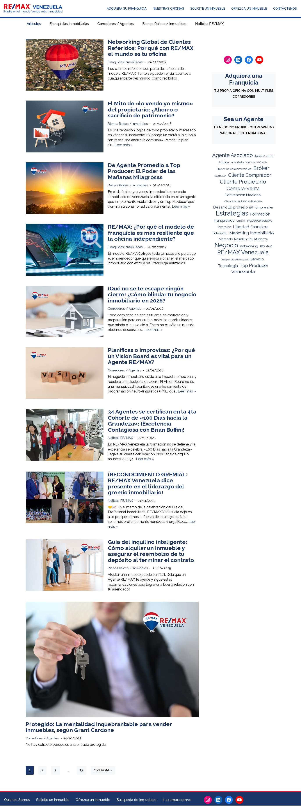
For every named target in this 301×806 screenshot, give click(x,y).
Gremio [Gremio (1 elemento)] (241, 221)
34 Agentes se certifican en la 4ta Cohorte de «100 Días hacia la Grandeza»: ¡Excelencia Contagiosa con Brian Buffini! (152, 420)
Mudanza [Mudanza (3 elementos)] (261, 240)
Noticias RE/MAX (209, 24)
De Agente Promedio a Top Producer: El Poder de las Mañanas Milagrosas (144, 171)
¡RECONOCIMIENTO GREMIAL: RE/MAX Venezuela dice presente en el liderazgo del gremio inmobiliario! (147, 483)
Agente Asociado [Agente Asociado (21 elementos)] (232, 156)
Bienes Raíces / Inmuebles (164, 24)
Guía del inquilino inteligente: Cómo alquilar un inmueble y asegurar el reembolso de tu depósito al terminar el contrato (151, 551)
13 (81, 771)
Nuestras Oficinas (168, 9)
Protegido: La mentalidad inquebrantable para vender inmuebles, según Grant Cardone (99, 727)
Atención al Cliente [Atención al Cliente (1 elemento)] (256, 163)
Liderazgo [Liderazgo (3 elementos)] (219, 233)
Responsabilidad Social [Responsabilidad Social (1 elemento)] (235, 259)
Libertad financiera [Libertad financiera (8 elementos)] (251, 227)
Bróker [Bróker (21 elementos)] (261, 169)
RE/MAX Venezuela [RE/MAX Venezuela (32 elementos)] (243, 253)
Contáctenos (285, 9)
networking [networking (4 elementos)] (249, 246)
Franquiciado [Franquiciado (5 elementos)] (224, 221)
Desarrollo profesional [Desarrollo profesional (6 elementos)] (233, 208)
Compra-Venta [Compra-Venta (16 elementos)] (243, 189)
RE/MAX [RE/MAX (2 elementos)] (266, 246)
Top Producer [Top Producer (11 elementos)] (254, 265)
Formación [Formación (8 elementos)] (260, 214)
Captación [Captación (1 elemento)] (220, 176)
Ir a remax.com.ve (177, 800)
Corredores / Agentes (115, 24)
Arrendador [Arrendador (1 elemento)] (237, 163)
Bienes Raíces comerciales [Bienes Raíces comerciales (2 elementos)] (234, 169)
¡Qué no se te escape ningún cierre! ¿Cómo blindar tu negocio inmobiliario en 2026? (152, 294)
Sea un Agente (244, 119)
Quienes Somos (17, 800)
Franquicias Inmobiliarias (69, 24)
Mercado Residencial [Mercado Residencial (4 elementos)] (235, 240)
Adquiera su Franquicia (127, 9)
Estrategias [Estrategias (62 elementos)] (232, 214)
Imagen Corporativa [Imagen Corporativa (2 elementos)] (259, 221)
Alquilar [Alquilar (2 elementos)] (224, 162)
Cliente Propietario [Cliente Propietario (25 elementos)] (243, 183)
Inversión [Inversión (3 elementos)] (224, 227)
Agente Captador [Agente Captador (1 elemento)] (264, 156)
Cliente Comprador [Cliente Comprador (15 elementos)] (249, 176)
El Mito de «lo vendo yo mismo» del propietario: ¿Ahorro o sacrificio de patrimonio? (150, 109)
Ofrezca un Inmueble (249, 9)
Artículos (34, 24)
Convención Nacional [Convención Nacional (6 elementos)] (243, 195)
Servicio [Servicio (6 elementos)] (257, 259)
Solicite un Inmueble (207, 9)
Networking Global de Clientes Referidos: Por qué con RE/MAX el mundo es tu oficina (150, 48)
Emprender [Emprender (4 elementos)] (264, 208)
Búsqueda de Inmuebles (136, 800)
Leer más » (124, 145)
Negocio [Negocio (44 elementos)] (226, 246)
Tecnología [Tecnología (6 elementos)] (228, 265)
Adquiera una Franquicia (243, 79)
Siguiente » (103, 771)
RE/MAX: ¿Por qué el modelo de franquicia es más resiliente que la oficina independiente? (151, 232)
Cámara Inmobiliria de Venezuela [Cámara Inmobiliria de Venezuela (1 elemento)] (243, 201)
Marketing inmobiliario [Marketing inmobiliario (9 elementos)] (251, 233)
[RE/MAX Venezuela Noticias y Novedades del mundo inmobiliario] (33, 8)
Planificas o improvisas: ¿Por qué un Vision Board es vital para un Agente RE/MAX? (151, 356)
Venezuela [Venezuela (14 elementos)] (243, 272)
